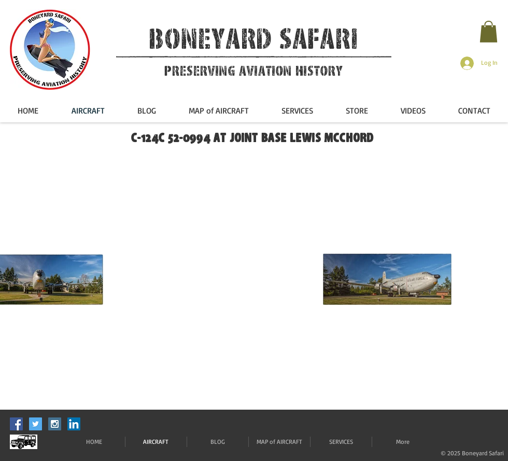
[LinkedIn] (73, 423)
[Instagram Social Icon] (54, 423)
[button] (488, 32)
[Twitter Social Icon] (35, 423)
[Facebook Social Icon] (16, 423)
